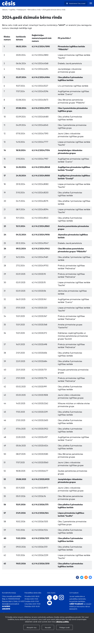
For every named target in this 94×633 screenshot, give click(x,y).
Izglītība (12, 9)
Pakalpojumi (21, 9)
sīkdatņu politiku (62, 621)
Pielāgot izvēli (64, 627)
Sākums (5, 9)
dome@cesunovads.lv (10, 603)
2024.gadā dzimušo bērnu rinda (53, 9)
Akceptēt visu (31, 627)
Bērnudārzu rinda (34, 9)
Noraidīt (48, 627)
